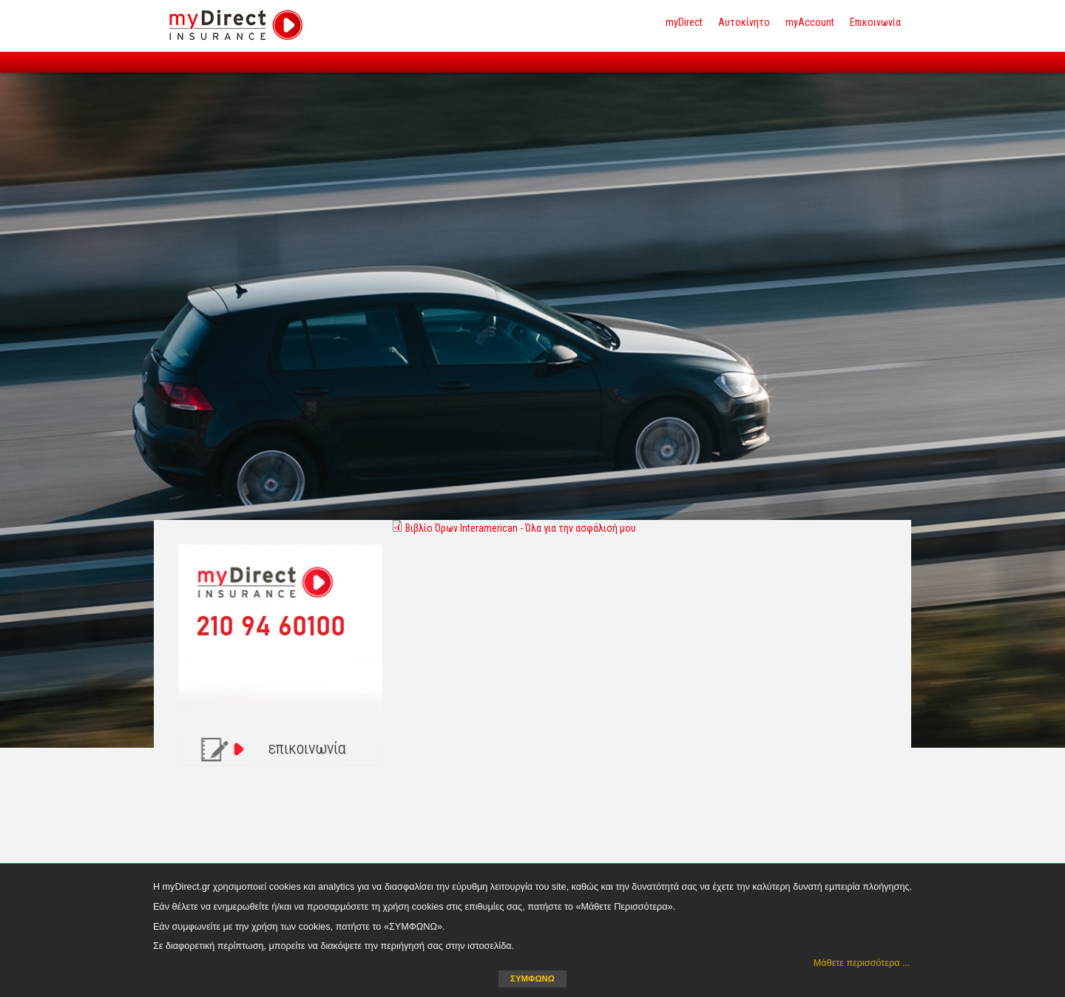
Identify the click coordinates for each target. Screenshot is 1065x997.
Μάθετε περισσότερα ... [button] (862, 963)
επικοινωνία (307, 748)
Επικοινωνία (875, 22)
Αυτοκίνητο (744, 22)
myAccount (809, 22)
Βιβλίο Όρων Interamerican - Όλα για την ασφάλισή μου (520, 528)
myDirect (684, 22)
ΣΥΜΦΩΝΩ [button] (532, 978)
